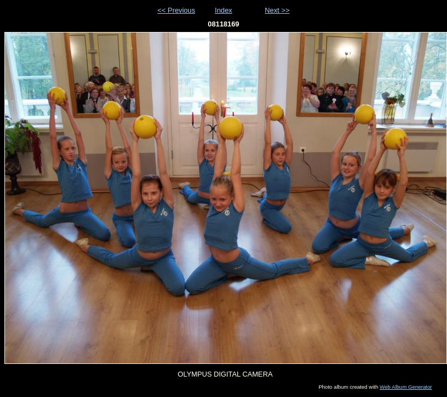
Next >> (277, 10)
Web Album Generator (406, 387)
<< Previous (176, 10)
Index (223, 10)
